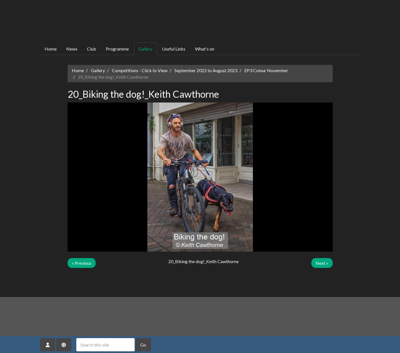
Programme (117, 48)
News (71, 48)
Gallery (145, 48)
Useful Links (173, 48)
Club (91, 48)
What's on (204, 48)
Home (51, 48)
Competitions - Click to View (139, 70)
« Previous (81, 263)
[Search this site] (105, 344)
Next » (322, 263)
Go (143, 344)
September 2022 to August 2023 (205, 70)
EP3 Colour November (266, 70)
